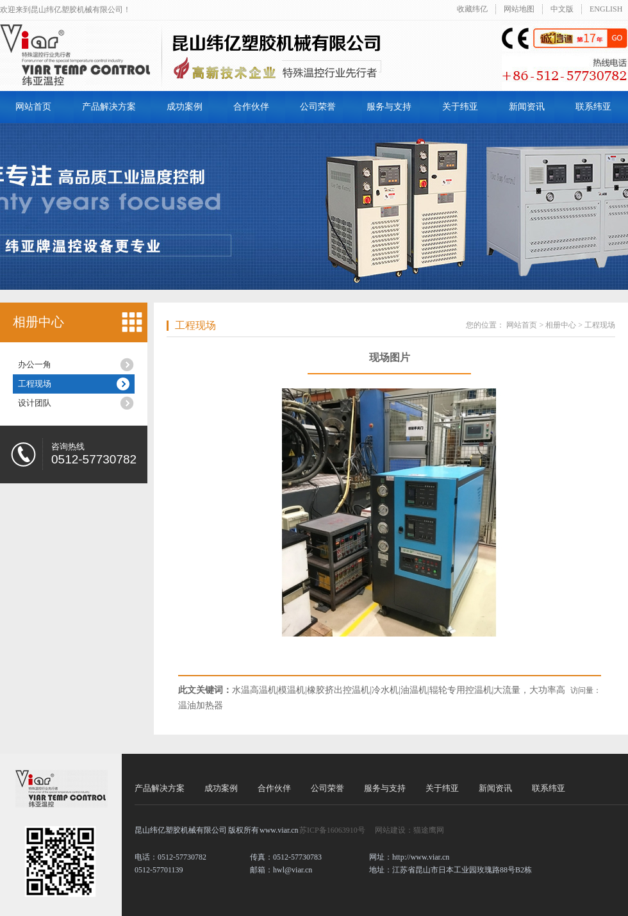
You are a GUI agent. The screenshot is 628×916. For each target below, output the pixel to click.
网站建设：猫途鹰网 (409, 830)
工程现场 (34, 383)
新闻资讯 (527, 107)
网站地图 (519, 8)
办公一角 (34, 364)
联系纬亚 (593, 107)
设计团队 (34, 403)
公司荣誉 (318, 107)
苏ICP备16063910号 (332, 830)
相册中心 (38, 322)
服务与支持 (389, 107)
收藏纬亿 (472, 8)
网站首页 (33, 107)
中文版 (562, 8)
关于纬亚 (460, 107)
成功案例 (184, 107)
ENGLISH (606, 8)
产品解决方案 (109, 107)
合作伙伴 (251, 107)
